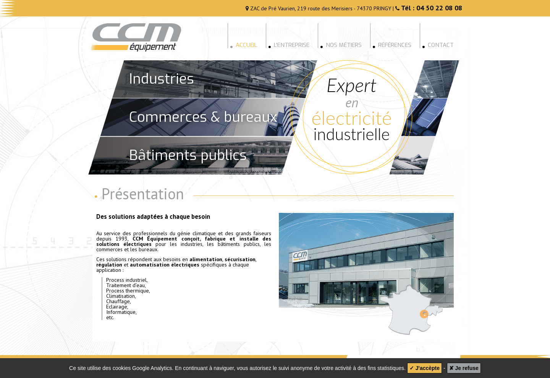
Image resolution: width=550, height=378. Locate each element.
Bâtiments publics (188, 155)
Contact (438, 44)
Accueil (243, 44)
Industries (161, 78)
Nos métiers (341, 44)
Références (391, 44)
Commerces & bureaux (203, 117)
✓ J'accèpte (424, 368)
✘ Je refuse (464, 368)
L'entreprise (288, 44)
